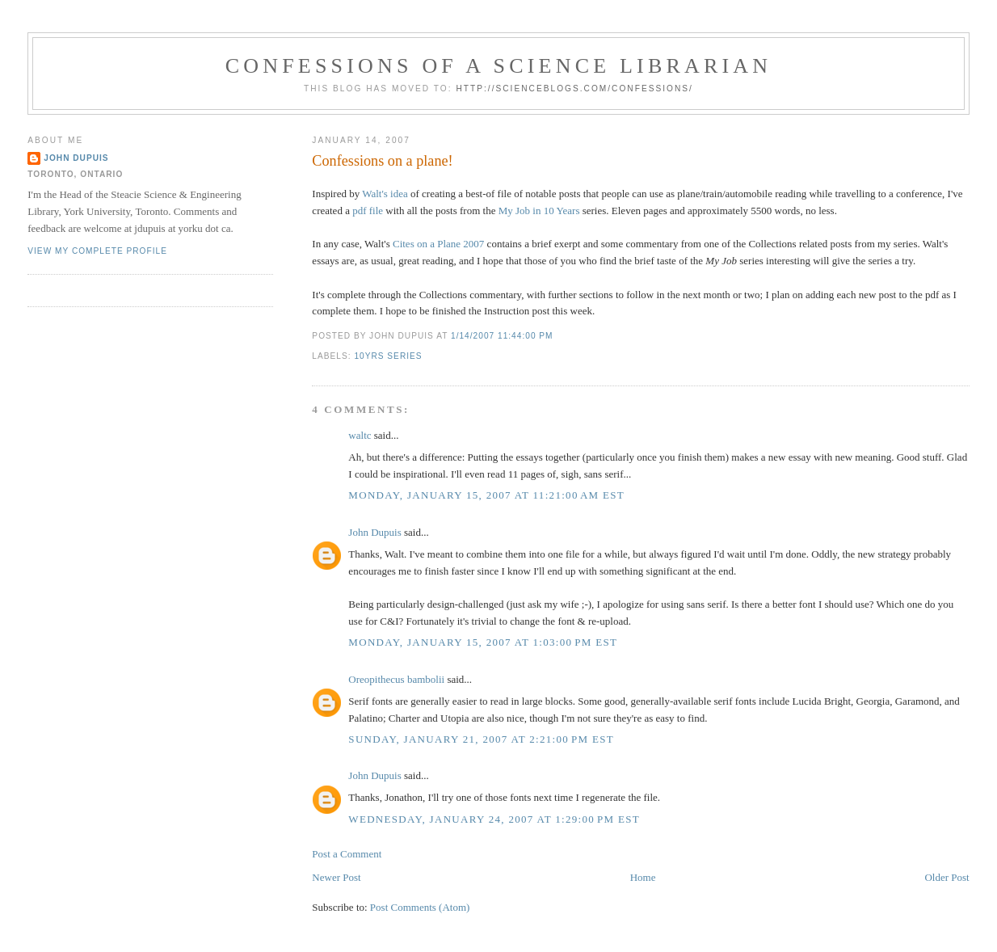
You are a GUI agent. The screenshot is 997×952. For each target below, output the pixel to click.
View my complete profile (97, 250)
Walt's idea (385, 193)
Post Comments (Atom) (420, 907)
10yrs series (388, 356)
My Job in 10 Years (539, 210)
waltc (359, 435)
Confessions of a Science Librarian (498, 66)
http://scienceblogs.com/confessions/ (574, 88)
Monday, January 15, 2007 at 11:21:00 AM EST (486, 495)
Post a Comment (346, 854)
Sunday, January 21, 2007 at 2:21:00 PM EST (481, 739)
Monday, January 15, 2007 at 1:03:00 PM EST (482, 642)
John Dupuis (374, 532)
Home (643, 877)
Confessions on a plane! (382, 161)
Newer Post (336, 877)
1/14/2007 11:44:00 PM (502, 335)
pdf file (367, 210)
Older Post (946, 877)
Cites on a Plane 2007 (438, 244)
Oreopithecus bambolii (396, 679)
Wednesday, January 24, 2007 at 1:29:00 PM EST (494, 819)
